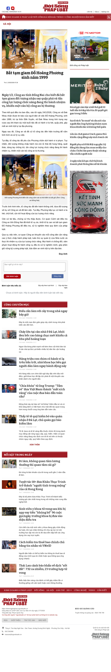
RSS (5, 620)
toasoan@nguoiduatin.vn (13, 634)
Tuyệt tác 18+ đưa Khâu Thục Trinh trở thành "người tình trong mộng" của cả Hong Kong (42, 485)
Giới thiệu (15, 620)
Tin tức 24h (29, 620)
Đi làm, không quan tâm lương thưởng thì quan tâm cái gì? (39, 463)
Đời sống (39, 17)
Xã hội (47, 17)
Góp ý (97, 12)
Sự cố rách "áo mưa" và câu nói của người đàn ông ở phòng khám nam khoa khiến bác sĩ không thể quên (88, 123)
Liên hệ (89, 12)
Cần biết (89, 17)
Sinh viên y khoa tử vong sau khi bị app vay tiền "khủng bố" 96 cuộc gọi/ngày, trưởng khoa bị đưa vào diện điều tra (42, 514)
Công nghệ (71, 17)
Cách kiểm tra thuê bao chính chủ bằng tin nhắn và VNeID (41, 544)
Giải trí (55, 17)
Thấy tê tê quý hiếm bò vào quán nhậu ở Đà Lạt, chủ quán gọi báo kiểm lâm (40, 420)
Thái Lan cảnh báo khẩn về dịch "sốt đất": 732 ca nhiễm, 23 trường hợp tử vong (43, 569)
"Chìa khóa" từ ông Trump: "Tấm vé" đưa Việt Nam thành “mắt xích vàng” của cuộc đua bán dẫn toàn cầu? (42, 391)
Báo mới (42, 620)
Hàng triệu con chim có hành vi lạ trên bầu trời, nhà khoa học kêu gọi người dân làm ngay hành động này (42, 362)
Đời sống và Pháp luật (79, 65)
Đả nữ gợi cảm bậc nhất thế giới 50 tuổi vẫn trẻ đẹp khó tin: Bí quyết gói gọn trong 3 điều (88, 110)
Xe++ (62, 17)
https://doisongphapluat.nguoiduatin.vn (15, 609)
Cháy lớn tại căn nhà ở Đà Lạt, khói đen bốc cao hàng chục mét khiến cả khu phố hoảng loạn (43, 335)
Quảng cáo (105, 12)
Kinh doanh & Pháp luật (20, 17)
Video (81, 17)
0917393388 (9, 631)
